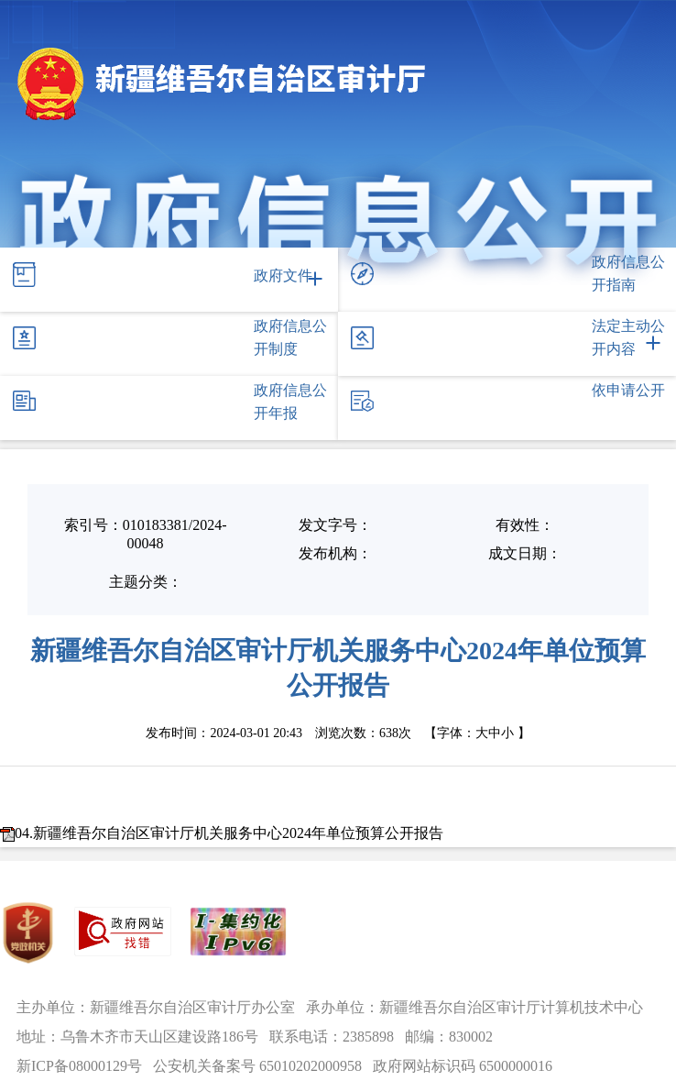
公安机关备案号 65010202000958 (257, 1066)
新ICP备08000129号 (79, 1066)
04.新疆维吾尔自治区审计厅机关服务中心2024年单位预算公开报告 (229, 833)
